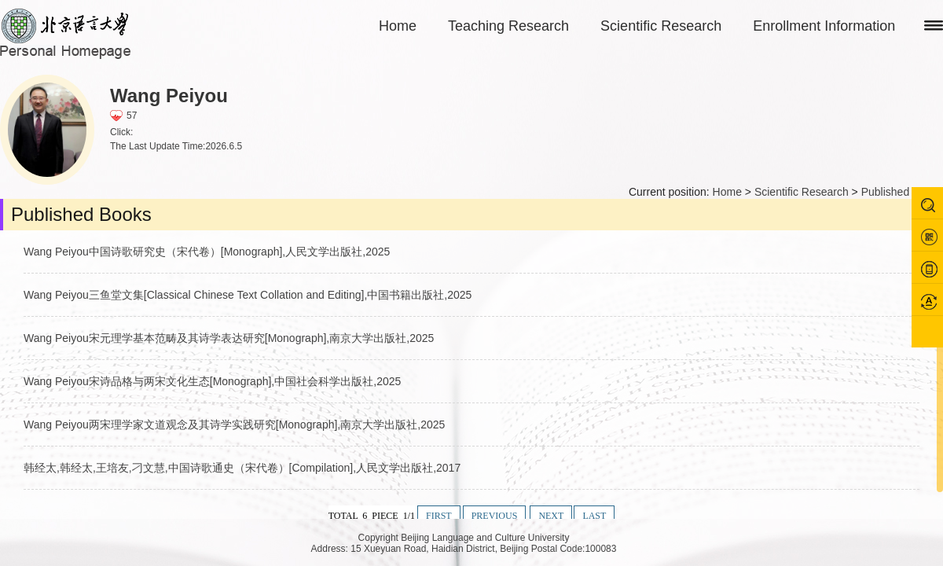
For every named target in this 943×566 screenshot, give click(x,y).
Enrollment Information (824, 26)
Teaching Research (508, 26)
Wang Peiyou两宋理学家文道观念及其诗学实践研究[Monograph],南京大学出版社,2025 (234, 424)
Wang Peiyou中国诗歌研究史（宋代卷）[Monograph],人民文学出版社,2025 (207, 251)
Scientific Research (660, 26)
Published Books (902, 192)
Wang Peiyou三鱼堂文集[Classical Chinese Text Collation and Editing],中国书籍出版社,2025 (248, 295)
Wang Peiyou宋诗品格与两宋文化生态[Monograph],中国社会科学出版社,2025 (212, 381)
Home (397, 26)
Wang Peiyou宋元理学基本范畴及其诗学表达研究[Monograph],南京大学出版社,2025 (229, 338)
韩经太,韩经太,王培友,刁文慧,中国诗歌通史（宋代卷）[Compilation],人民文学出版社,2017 (242, 467)
